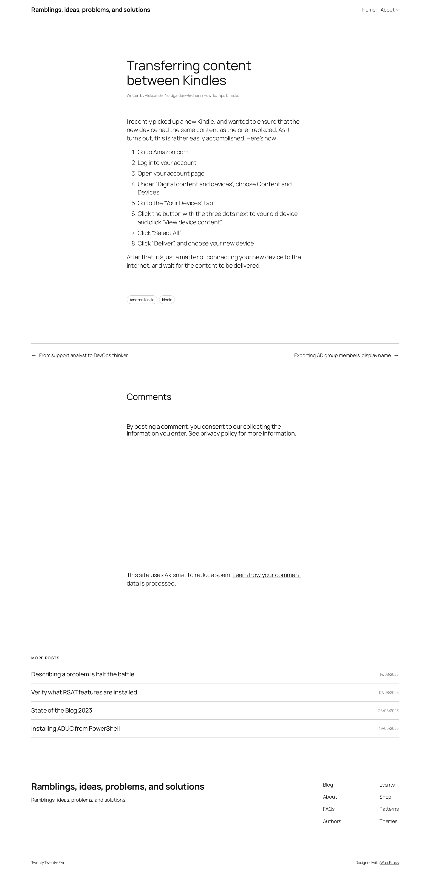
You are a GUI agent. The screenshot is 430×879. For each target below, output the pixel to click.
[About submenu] (397, 9)
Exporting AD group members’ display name (342, 355)
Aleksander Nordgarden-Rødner (172, 95)
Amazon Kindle (142, 299)
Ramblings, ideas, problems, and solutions (90, 9)
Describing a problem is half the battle (82, 674)
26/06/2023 (388, 710)
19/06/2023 (389, 728)
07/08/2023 (389, 692)
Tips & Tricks (228, 95)
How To (210, 95)
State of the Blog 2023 (61, 710)
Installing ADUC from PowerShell (75, 728)
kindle (167, 299)
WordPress (389, 862)
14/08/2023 (389, 674)
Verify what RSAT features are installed (84, 692)
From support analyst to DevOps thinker (83, 355)
